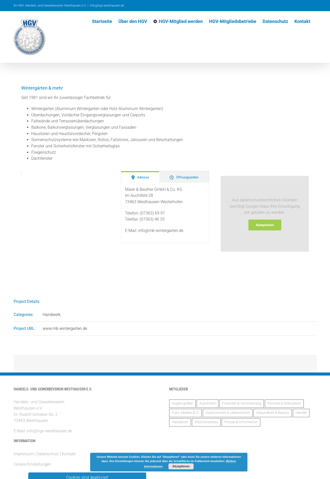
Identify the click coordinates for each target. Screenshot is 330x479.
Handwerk (52, 314)
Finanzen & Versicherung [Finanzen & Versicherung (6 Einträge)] (241, 403)
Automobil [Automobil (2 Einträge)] (207, 403)
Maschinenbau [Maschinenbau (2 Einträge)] (206, 422)
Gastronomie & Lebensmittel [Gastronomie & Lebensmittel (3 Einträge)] (228, 413)
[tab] (140, 177)
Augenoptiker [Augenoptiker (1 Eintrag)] (182, 403)
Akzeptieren (265, 225)
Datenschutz (48, 453)
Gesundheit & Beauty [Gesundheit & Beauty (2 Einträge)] (272, 413)
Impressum (24, 453)
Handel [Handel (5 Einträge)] (301, 413)
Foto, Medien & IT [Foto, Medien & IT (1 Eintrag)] (185, 413)
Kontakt (69, 453)
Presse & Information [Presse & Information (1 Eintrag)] (241, 422)
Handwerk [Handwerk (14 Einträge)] (180, 422)
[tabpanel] (165, 213)
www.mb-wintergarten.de (65, 328)
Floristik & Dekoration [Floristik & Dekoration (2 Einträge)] (284, 403)
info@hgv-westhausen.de (107, 5)
